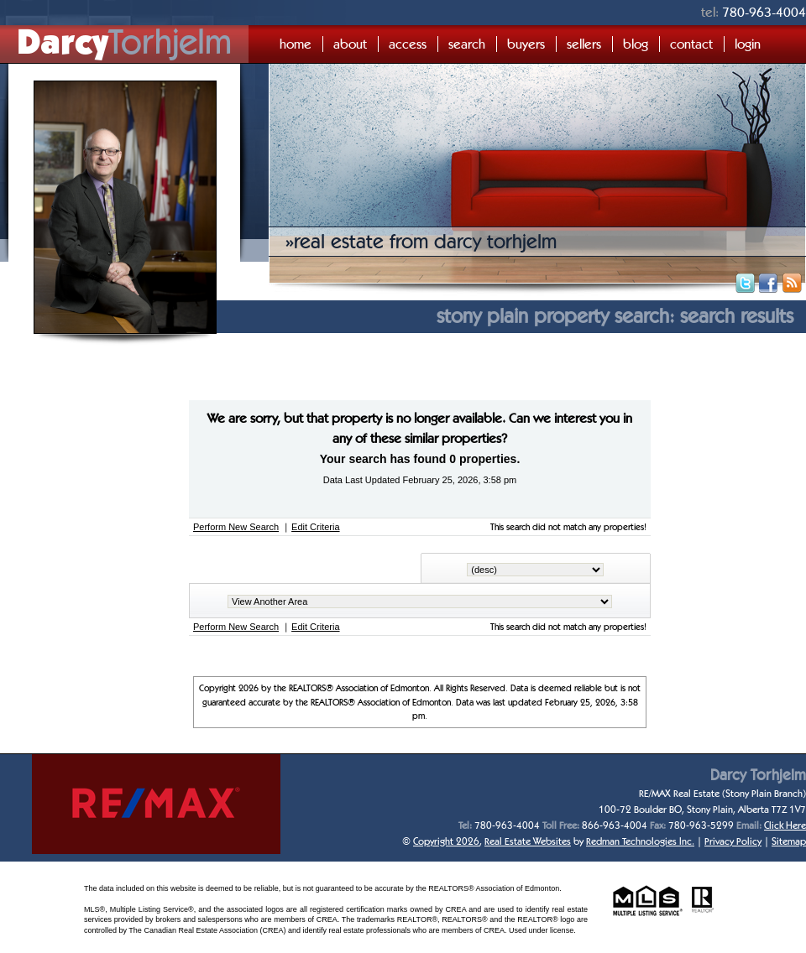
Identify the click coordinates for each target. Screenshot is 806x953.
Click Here (785, 825)
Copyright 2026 (446, 841)
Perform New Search (236, 527)
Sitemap (789, 841)
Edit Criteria (315, 527)
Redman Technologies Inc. (640, 841)
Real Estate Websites (527, 841)
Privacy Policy (733, 841)
